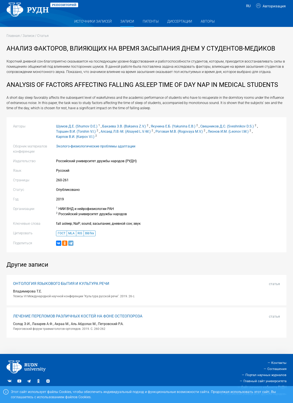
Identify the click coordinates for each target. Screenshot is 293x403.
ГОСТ (61, 241)
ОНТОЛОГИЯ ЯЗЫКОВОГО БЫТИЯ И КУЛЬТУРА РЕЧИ (61, 291)
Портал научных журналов (265, 375)
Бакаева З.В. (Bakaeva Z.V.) (124, 134)
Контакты (278, 363)
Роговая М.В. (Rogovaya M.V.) (179, 139)
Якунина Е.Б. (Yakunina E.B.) (173, 134)
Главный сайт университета (264, 381)
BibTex (89, 241)
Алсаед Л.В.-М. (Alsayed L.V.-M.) (126, 139)
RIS (80, 241)
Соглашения (276, 369)
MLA (71, 241)
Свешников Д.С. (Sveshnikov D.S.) (227, 134)
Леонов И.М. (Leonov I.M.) (228, 139)
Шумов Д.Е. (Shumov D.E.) (77, 134)
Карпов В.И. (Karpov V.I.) (75, 144)
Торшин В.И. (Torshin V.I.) (76, 139)
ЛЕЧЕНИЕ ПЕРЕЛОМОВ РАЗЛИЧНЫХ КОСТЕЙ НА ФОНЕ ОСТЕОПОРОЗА (77, 324)
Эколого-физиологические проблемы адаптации (95, 154)
